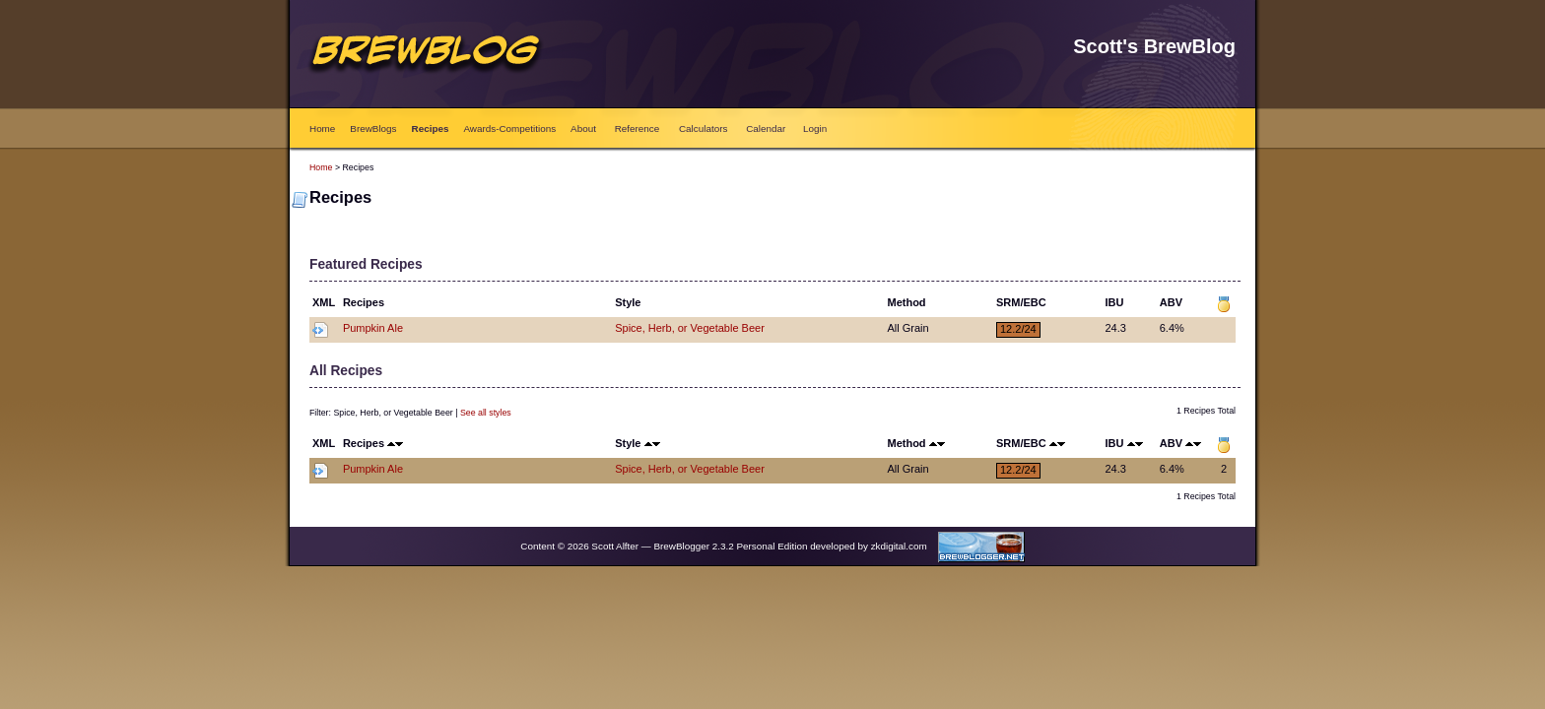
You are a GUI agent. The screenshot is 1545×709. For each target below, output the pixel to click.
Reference (637, 128)
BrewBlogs (373, 128)
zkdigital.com (899, 546)
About (583, 128)
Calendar (765, 128)
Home (322, 128)
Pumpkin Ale (373, 328)
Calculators (703, 128)
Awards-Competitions (509, 128)
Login (815, 128)
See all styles (485, 413)
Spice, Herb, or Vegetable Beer (690, 328)
